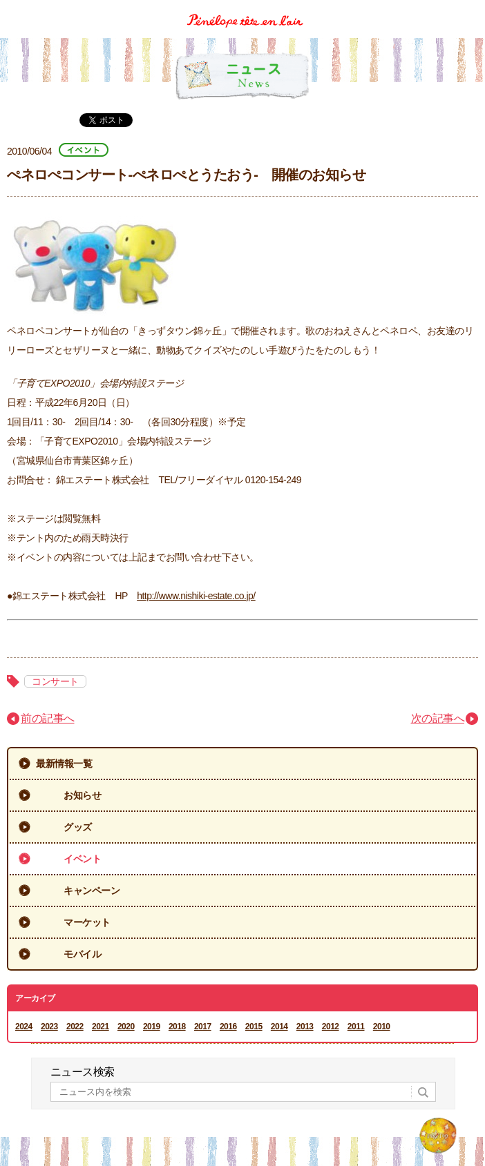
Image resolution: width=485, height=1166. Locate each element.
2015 (254, 1026)
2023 (49, 1026)
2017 (202, 1026)
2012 (330, 1026)
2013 (305, 1026)
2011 (356, 1026)
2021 (100, 1026)
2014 (279, 1026)
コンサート (55, 681)
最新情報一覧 (64, 763)
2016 (228, 1026)
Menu (469, 9)
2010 (381, 1026)
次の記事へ (438, 718)
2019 (151, 1026)
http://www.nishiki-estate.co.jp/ (196, 595)
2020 (126, 1026)
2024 (23, 1026)
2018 (177, 1026)
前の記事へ (48, 718)
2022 (75, 1026)
